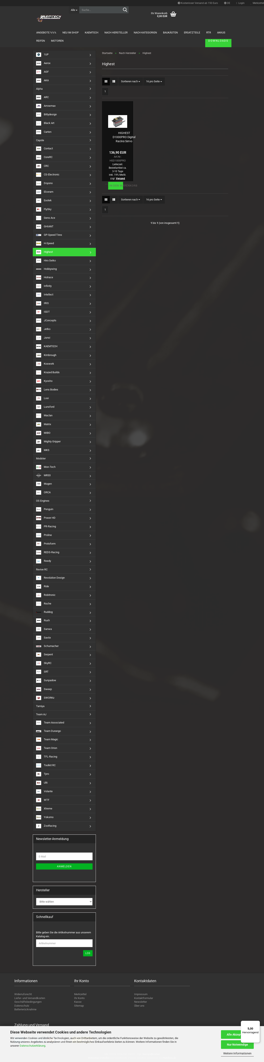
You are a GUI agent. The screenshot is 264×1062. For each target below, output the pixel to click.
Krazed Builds (48, 372)
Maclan (44, 415)
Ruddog (44, 611)
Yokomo (44, 817)
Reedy (43, 561)
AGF (42, 72)
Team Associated (50, 723)
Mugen (44, 484)
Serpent (44, 654)
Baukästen (174, 32)
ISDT (43, 312)
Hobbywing (46, 268)
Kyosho (44, 381)
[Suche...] (74, 10)
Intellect (44, 295)
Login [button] (240, 3)
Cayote (40, 140)
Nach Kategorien (149, 32)
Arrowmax (46, 106)
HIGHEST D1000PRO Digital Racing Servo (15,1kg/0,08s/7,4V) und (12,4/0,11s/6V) (124, 136)
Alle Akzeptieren (237, 1034)
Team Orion (46, 748)
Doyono (44, 183)
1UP (42, 55)
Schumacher (47, 646)
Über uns (139, 1005)
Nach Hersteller (119, 32)
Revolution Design (50, 578)
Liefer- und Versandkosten (29, 998)
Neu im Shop (74, 32)
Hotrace (44, 277)
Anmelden (64, 866)
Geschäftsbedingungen (28, 1001)
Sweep (44, 689)
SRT (42, 672)
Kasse (78, 1001)
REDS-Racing (47, 552)
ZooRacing (46, 826)
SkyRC (43, 663)
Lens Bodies (47, 390)
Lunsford (45, 407)
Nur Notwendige (237, 1044)
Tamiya (40, 706)
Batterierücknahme (25, 1009)
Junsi (43, 338)
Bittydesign (46, 114)
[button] (227, 3)
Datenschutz (21, 1005)
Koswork (45, 364)
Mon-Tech (46, 467)
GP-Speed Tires (49, 234)
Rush (43, 620)
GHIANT (44, 226)
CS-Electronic (47, 175)
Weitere (193, 32)
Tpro (42, 774)
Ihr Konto (79, 998)
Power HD (46, 518)
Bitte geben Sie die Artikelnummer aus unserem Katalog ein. (63, 934)
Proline (44, 535)
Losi (42, 398)
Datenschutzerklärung (32, 1045)
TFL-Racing (46, 757)
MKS (42, 450)
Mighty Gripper (48, 441)
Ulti (42, 783)
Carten (43, 132)
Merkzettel (80, 994)
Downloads (215, 32)
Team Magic (47, 739)
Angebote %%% (50, 32)
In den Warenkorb (116, 185)
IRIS (42, 303)
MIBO (43, 433)
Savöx (43, 638)
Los (87, 953)
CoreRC (44, 157)
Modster (41, 458)
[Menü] (257, 1023)
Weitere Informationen (237, 1053)
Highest (44, 252)
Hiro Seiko (46, 261)
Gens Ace (45, 218)
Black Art (45, 123)
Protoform (46, 544)
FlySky (43, 209)
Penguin (44, 509)
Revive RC (42, 569)
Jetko (43, 329)
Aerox (43, 63)
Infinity (44, 286)
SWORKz (45, 698)
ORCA (43, 492)
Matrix (43, 424)
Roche (43, 604)
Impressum (140, 994)
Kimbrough (46, 355)
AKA (42, 80)
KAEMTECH (95, 32)
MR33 (43, 475)
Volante (44, 791)
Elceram (44, 192)
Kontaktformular (143, 998)
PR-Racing (46, 526)
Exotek (44, 200)
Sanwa (44, 629)
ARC (42, 97)
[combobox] (130, 82)
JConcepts (46, 320)
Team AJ (41, 714)
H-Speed (45, 243)
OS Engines (42, 500)
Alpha (39, 88)
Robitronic (46, 595)
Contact (44, 148)
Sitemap (79, 1005)
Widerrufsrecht (23, 994)
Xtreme (44, 809)
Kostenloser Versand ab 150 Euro (198, 3)
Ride (42, 586)
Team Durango (48, 730)
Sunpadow (46, 680)
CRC (42, 166)
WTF (42, 800)
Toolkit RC (46, 765)
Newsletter (140, 1001)
